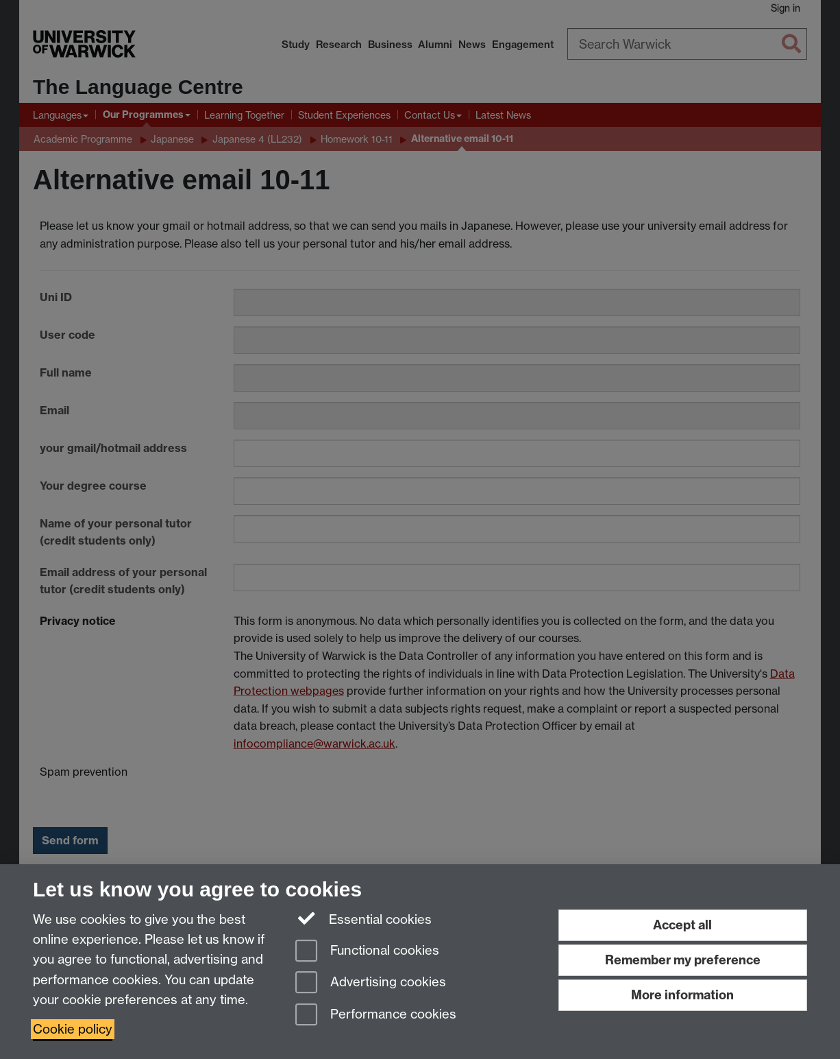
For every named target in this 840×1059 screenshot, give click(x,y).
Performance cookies (375, 1015)
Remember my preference (683, 960)
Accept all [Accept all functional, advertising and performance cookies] (682, 925)
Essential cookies (363, 918)
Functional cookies (367, 951)
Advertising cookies (370, 983)
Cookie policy (72, 1029)
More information (682, 995)
